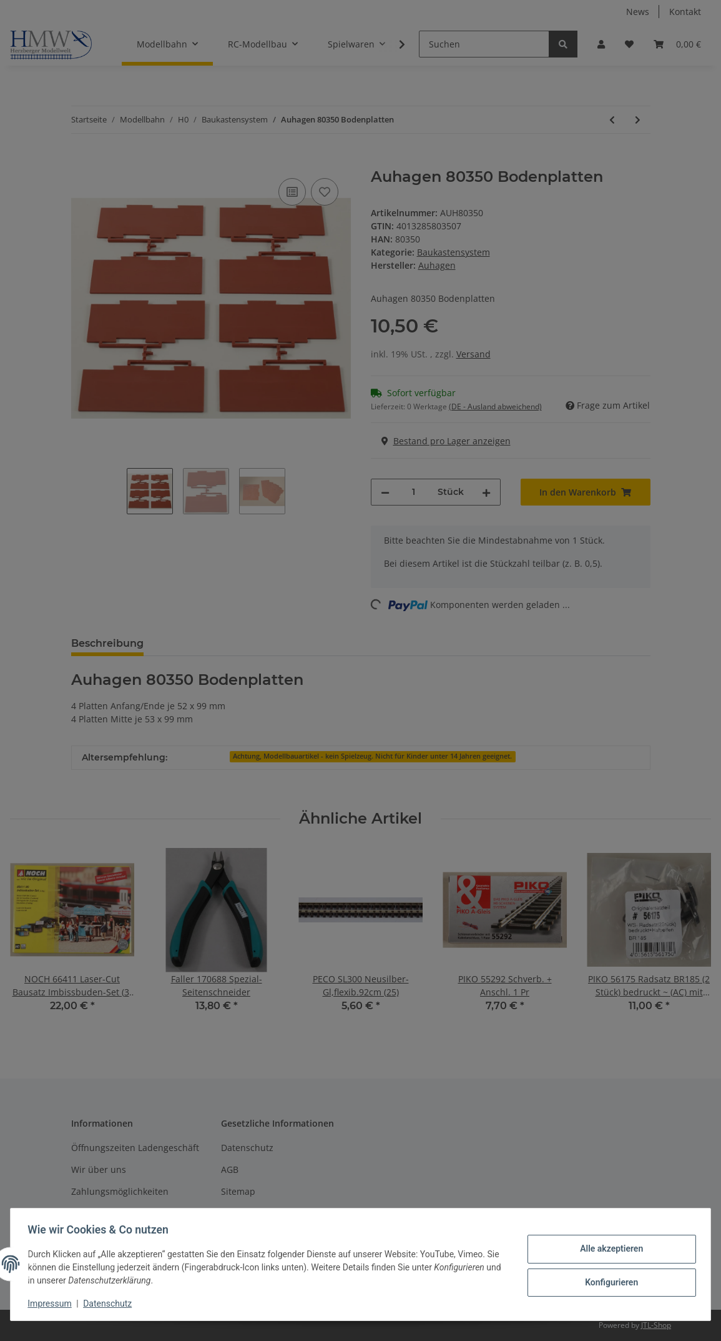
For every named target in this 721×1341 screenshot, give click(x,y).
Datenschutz (110, 1304)
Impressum (52, 1304)
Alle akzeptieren (608, 1249)
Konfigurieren (608, 1282)
